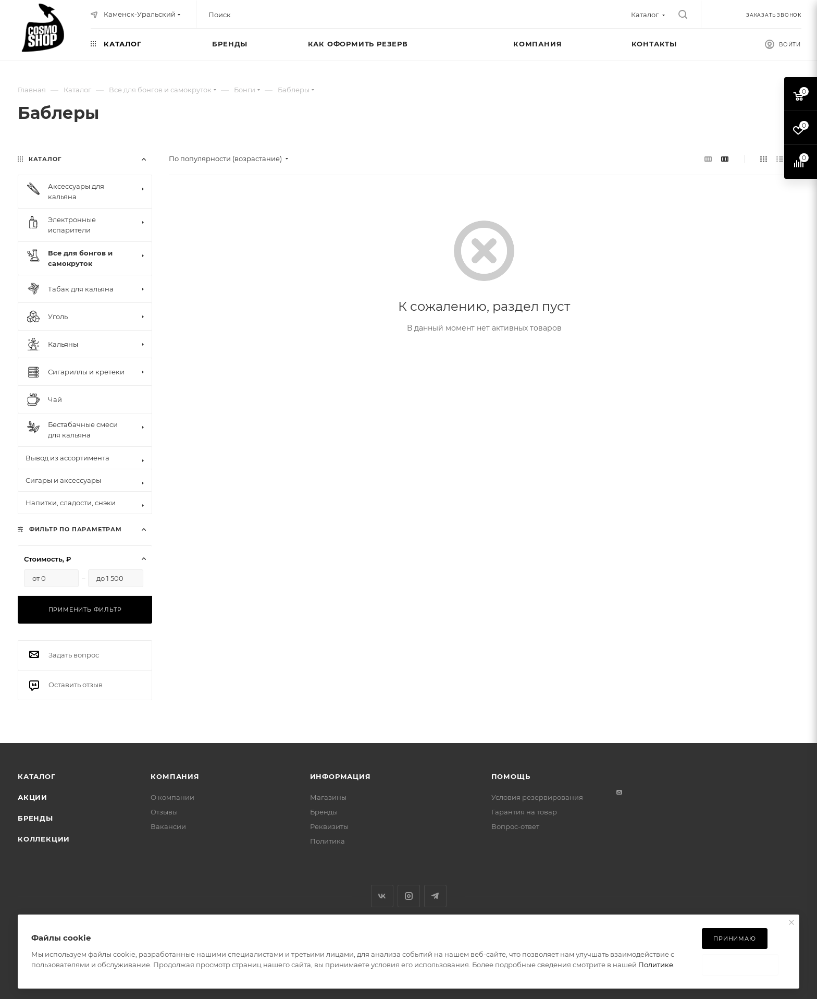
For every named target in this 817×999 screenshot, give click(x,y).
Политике (655, 964)
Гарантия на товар (524, 812)
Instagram (409, 896)
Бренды (35, 818)
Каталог (37, 776)
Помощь (510, 776)
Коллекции (44, 839)
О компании (172, 797)
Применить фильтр (85, 609)
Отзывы (164, 812)
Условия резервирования (537, 797)
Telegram (435, 896)
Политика (327, 841)
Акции (32, 797)
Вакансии (168, 826)
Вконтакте (382, 896)
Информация (340, 776)
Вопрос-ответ (515, 826)
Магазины (328, 797)
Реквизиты (329, 826)
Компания (175, 776)
